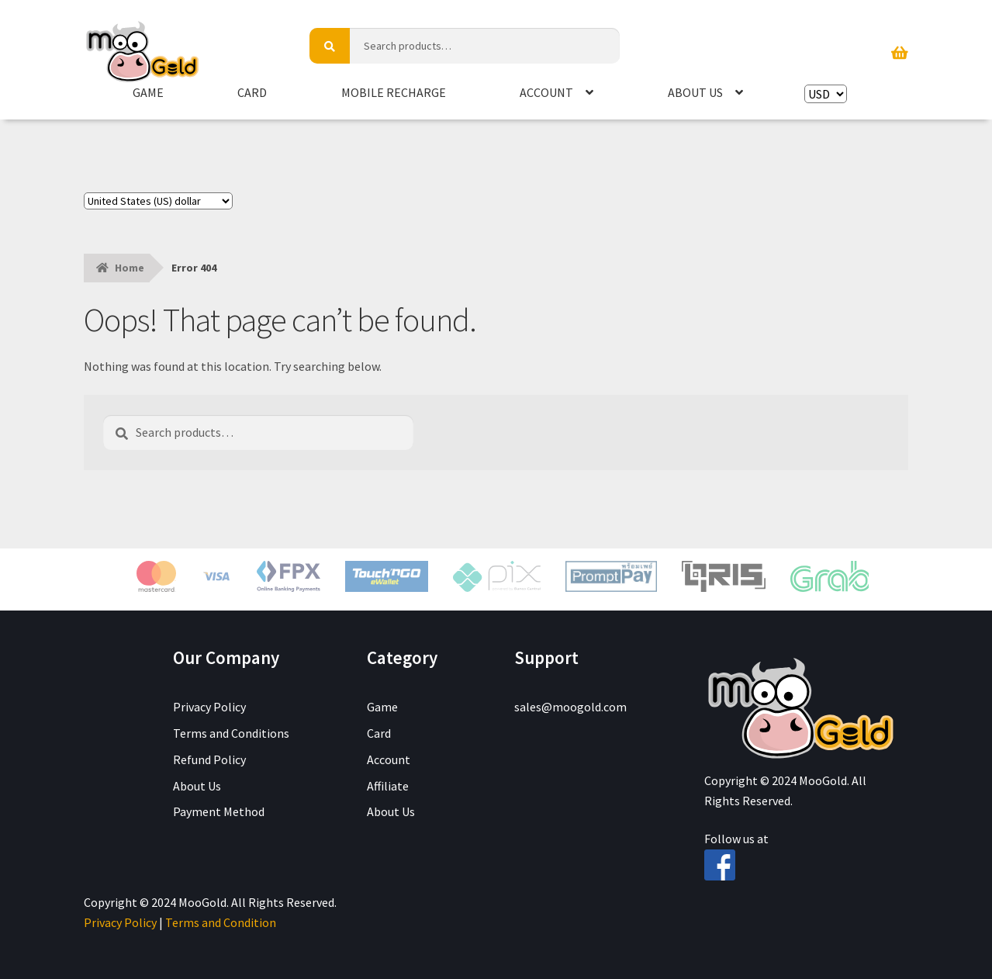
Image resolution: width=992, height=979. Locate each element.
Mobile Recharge (393, 92)
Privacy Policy (209, 706)
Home (129, 268)
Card (252, 92)
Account (546, 92)
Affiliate (388, 786)
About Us (695, 92)
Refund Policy (209, 759)
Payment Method (218, 811)
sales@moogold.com (570, 706)
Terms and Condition (220, 922)
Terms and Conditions (231, 733)
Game (148, 92)
